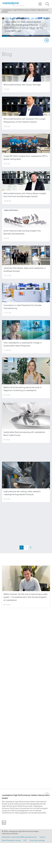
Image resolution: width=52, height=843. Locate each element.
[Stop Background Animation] (46, 40)
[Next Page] (30, 663)
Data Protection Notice (11, 840)
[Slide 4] (23, 36)
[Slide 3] (17, 36)
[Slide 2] (11, 36)
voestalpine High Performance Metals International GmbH (25, 11)
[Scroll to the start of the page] (47, 793)
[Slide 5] (29, 36)
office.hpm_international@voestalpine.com (19, 837)
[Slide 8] (47, 36)
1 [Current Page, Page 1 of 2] (21, 664)
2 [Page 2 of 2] (26, 664)
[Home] (13, 4)
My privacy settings (37, 840)
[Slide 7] (41, 36)
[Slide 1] (5, 36)
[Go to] (4, 823)
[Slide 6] (35, 36)
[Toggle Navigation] (40, 4)
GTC (25, 840)
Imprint (42, 837)
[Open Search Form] (47, 2)
